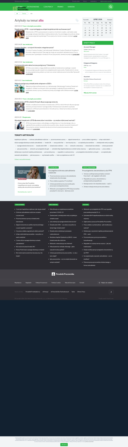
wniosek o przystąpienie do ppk (39, 149)
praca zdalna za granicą (89, 139)
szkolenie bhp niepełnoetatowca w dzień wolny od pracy (69, 149)
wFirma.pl (45, 291)
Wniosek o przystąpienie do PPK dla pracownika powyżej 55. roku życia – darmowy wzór (64, 190)
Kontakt (82, 282)
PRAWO (60, 7)
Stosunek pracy (53, 167)
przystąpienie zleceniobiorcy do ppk (87, 152)
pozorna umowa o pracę (58, 139)
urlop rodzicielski (104, 139)
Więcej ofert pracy (90, 93)
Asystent (87, 76)
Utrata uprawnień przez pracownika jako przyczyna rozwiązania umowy (62, 185)
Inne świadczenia (27, 44)
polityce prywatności (89, 441)
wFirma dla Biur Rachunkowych (60, 291)
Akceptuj (64, 444)
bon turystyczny (71, 142)
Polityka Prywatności (41, 282)
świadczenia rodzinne (56, 146)
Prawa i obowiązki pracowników (31, 26)
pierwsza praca (34, 155)
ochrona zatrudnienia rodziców (38, 139)
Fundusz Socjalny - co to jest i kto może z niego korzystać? (34, 47)
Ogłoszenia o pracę (106, 1)
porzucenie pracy (49, 152)
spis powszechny (22, 149)
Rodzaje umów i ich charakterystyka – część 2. (98, 183)
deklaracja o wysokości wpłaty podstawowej (28, 152)
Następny (109, 19)
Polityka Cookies (56, 282)
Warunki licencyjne (70, 282)
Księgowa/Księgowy (90, 63)
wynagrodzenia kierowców (25, 146)
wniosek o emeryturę (76, 146)
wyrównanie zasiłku (48, 155)
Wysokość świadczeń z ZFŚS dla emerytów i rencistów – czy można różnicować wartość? (45, 120)
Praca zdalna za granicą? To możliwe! (61, 181)
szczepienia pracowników (86, 142)
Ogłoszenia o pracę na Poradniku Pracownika (97, 221)
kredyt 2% (48, 142)
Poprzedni (86, 19)
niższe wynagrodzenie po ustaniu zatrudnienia (28, 142)
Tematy (24, 13)
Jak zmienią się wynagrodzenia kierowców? (63, 221)
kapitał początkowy (21, 139)
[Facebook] (111, 292)
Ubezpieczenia (26, 117)
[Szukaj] (110, 6)
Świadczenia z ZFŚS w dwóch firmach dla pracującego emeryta (36, 102)
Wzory (85, 1)
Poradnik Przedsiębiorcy (33, 291)
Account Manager (89, 47)
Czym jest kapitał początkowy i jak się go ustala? (31, 209)
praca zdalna (106, 149)
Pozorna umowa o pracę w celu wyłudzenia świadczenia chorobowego (63, 177)
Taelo (73, 291)
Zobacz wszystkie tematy (22, 159)
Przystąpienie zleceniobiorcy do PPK (97, 170)
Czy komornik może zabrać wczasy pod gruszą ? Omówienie (35, 65)
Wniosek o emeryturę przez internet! (61, 243)
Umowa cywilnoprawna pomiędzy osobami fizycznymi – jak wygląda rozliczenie (97, 175)
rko (66, 146)
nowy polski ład (58, 142)
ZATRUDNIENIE (33, 7)
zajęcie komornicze (74, 139)
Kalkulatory (93, 1)
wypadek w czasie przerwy (66, 152)
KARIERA (71, 7)
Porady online (76, 1)
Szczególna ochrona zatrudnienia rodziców (61, 171)
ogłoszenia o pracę (94, 149)
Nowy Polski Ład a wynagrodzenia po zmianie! (30, 250)
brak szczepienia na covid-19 (65, 155)
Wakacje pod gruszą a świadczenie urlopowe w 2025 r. (33, 83)
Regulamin (28, 282)
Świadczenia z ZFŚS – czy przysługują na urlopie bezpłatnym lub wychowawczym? (43, 29)
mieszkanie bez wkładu (92, 146)
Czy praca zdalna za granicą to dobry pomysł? (30, 231)
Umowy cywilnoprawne (89, 167)
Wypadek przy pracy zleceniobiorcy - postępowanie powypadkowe (95, 180)
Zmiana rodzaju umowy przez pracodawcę (96, 186)
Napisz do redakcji (105, 282)
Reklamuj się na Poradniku (22, 1)
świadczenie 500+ (41, 146)
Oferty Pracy (81, 291)
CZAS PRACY (48, 7)
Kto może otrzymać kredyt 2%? (25, 246)
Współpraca (18, 282)
